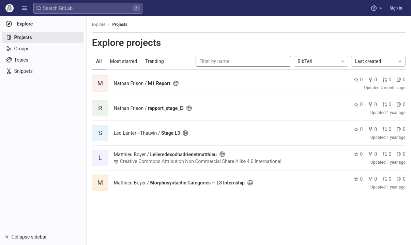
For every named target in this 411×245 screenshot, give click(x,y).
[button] (24, 8)
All (100, 61)
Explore (99, 24)
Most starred (124, 61)
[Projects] (43, 37)
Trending (155, 61)
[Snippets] (43, 71)
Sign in (396, 8)
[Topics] (43, 59)
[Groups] (43, 48)
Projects (120, 24)
